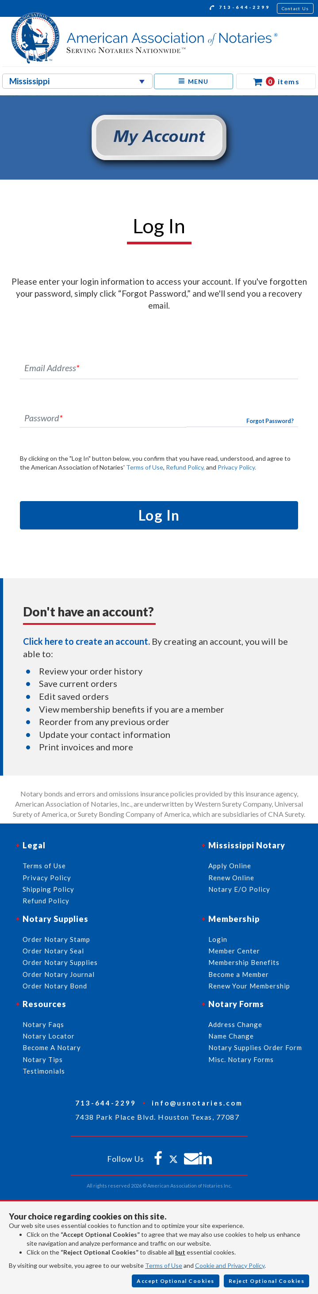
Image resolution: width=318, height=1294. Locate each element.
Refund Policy (46, 901)
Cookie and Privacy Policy (229, 1265)
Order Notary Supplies (60, 962)
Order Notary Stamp (56, 939)
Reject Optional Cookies (267, 1281)
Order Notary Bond (55, 986)
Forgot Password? (270, 421)
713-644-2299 (240, 8)
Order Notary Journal (59, 974)
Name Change (231, 1036)
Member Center (234, 951)
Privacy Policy (47, 878)
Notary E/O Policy (239, 889)
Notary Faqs (43, 1024)
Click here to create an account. (86, 641)
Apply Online (229, 866)
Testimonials (44, 1071)
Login (217, 939)
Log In (159, 515)
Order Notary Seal (53, 951)
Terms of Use (144, 467)
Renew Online (231, 878)
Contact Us (295, 8)
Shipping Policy (48, 889)
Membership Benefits (244, 962)
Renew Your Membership (249, 986)
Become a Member (238, 974)
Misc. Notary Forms (241, 1059)
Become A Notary (52, 1047)
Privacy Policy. (237, 467)
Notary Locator (49, 1036)
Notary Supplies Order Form (255, 1047)
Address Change (235, 1024)
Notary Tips (43, 1059)
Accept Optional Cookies (176, 1281)
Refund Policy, (185, 467)
